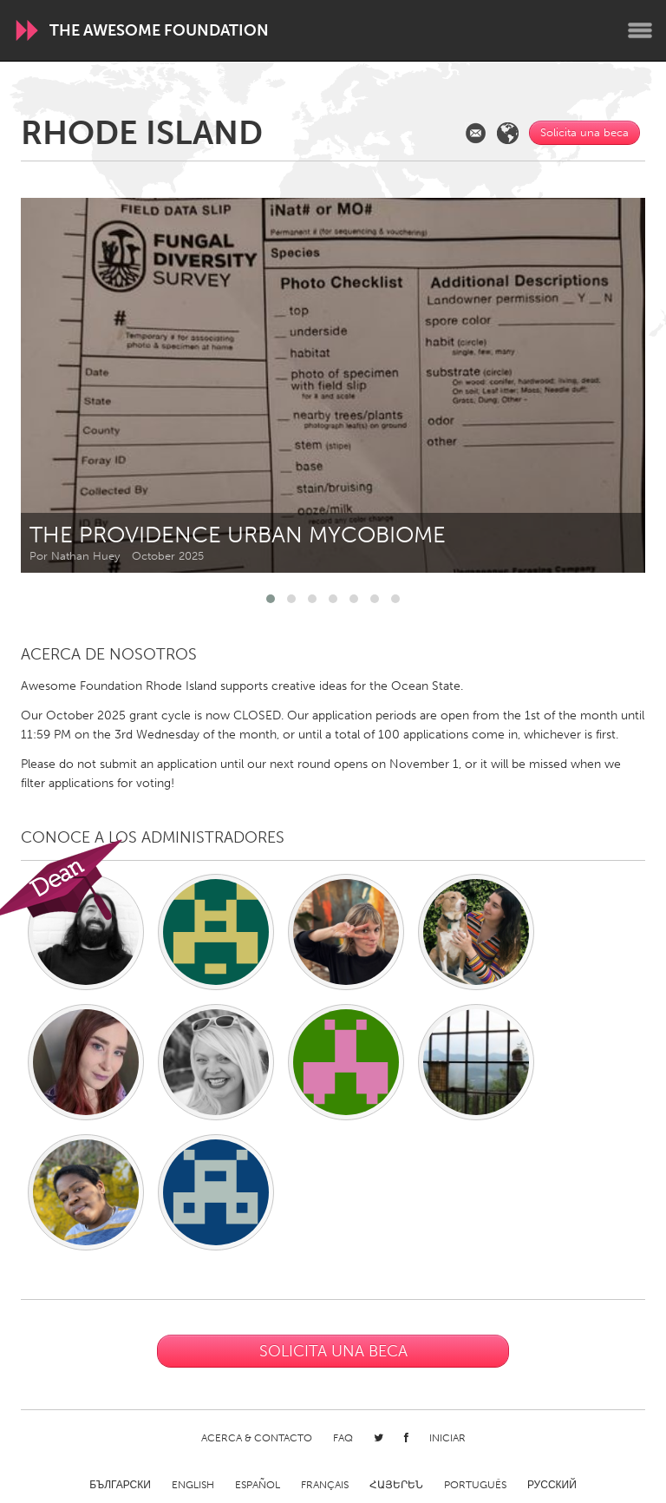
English (193, 1485)
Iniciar (447, 1438)
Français (325, 1485)
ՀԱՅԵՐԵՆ (396, 1485)
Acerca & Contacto (256, 1438)
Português (475, 1485)
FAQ (343, 1438)
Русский (552, 1485)
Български (120, 1485)
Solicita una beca (584, 132)
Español (257, 1485)
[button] (270, 598)
